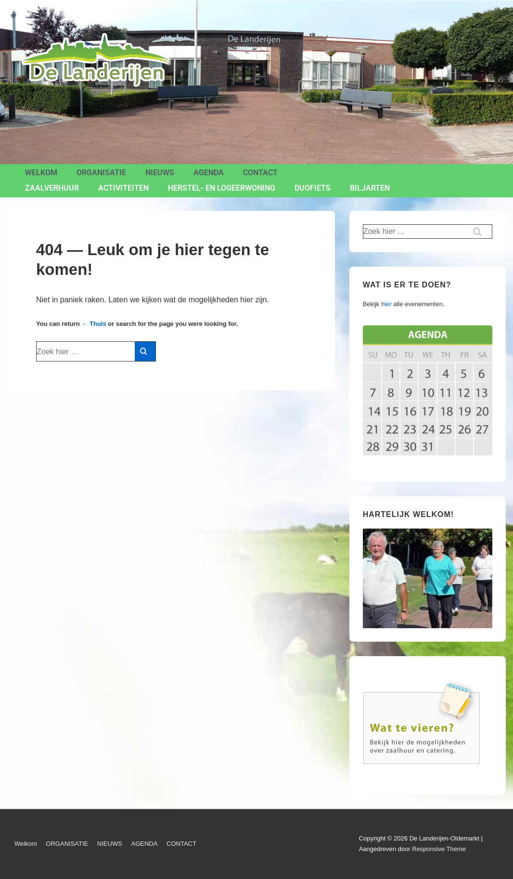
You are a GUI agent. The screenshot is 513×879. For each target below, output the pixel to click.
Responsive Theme (439, 849)
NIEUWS (159, 172)
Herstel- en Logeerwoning (221, 188)
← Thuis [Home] (93, 323)
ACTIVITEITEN (123, 188)
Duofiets (313, 188)
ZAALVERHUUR (52, 188)
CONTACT (260, 172)
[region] (427, 578)
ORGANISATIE (101, 172)
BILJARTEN (370, 188)
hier (386, 304)
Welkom (41, 172)
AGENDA (208, 172)
